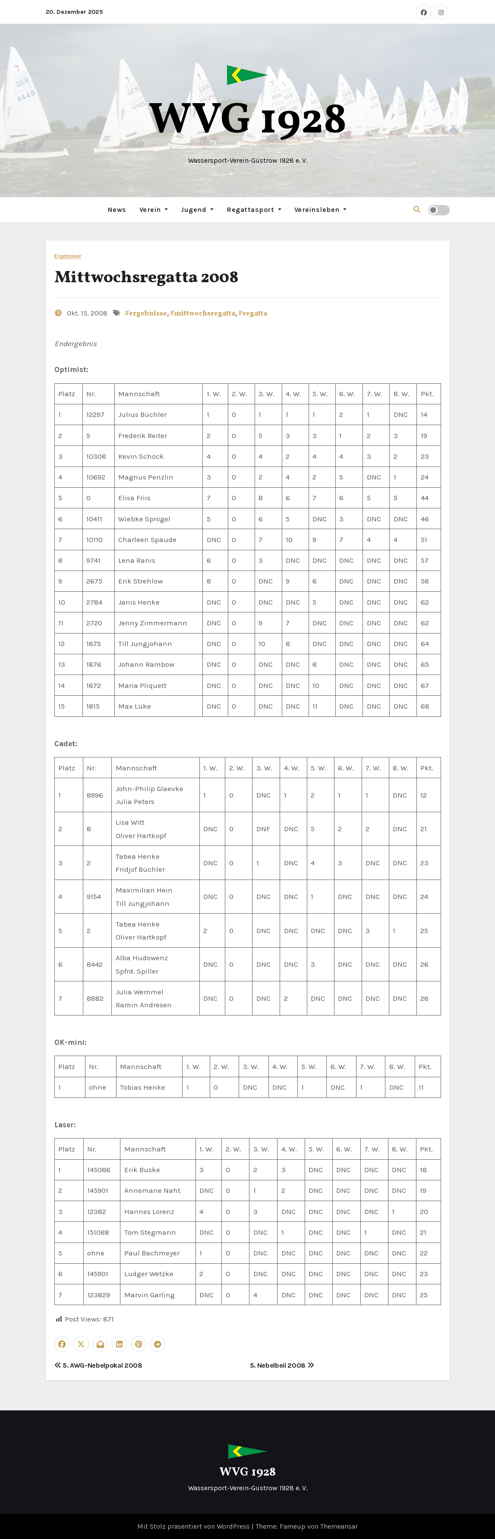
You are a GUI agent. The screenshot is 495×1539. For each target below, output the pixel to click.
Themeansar (339, 1526)
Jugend (197, 209)
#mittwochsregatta (202, 314)
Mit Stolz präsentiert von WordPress (194, 1526)
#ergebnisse (146, 314)
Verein (153, 209)
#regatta (252, 314)
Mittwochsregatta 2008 (146, 277)
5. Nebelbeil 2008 (282, 1365)
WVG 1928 (247, 121)
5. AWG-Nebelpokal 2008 (98, 1365)
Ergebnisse (68, 256)
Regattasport (254, 209)
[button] (417, 209)
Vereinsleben (320, 209)
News (117, 209)
